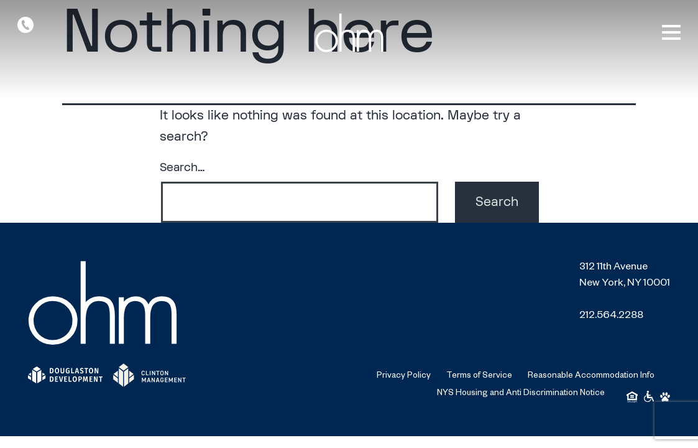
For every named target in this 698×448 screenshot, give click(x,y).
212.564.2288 (611, 316)
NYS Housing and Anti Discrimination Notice (521, 394)
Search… (182, 168)
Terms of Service (479, 376)
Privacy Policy (404, 376)
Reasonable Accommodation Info (591, 376)
